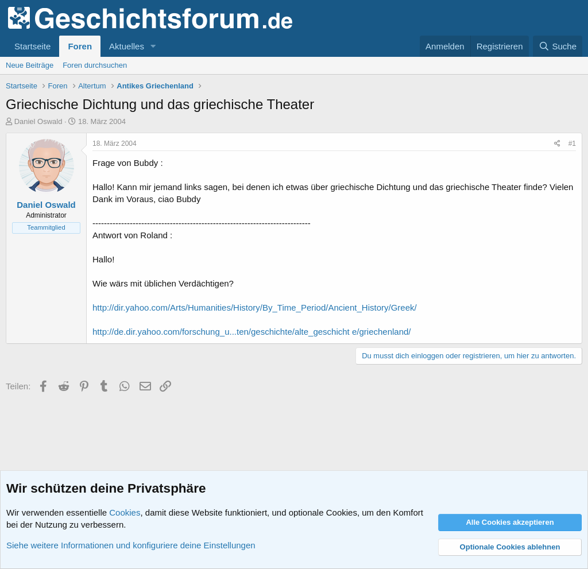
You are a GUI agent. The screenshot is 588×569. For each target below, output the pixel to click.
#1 (572, 144)
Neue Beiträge (29, 65)
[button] (153, 46)
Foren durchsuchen (95, 65)
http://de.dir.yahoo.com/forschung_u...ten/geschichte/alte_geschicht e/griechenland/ (251, 331)
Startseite (32, 46)
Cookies (124, 512)
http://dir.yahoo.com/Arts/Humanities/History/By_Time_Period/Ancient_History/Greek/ (254, 307)
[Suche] (557, 46)
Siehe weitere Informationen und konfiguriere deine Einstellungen (131, 545)
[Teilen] (557, 143)
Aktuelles (126, 46)
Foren (80, 46)
